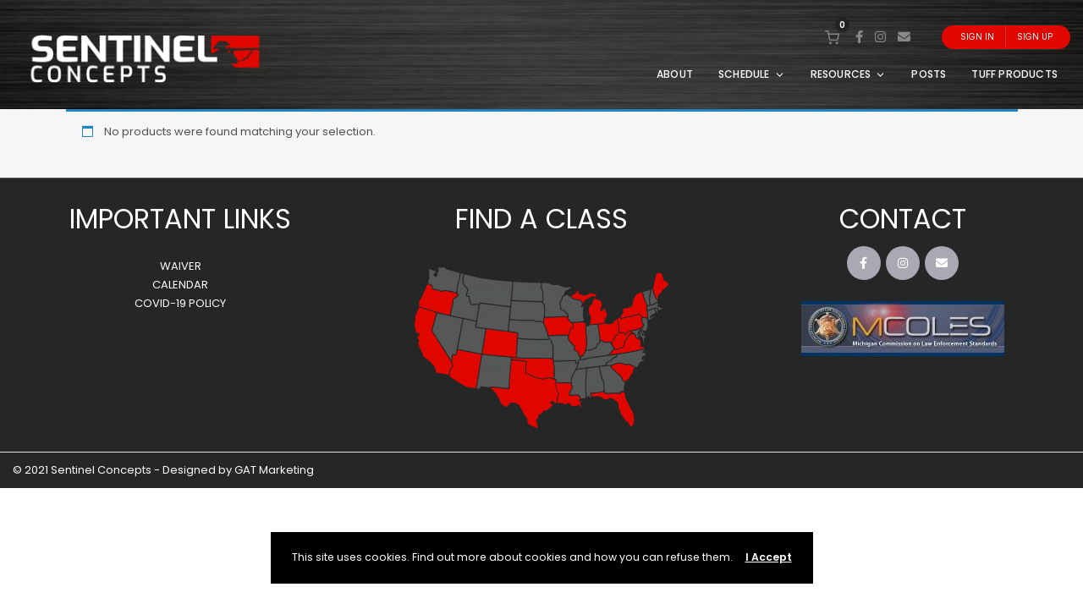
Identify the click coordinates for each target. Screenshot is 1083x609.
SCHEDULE (751, 74)
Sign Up (1035, 36)
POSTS (928, 74)
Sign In (977, 36)
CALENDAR (180, 285)
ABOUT (675, 74)
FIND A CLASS (541, 219)
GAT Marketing (274, 470)
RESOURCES (849, 74)
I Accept (768, 557)
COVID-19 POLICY (180, 303)
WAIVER (180, 266)
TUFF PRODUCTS (1014, 74)
